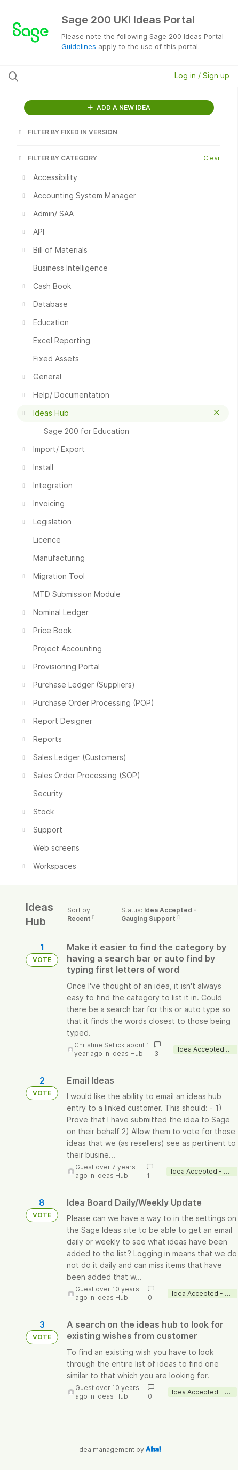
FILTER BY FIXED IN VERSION (67, 132)
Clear (211, 158)
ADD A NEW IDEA (119, 107)
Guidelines (78, 46)
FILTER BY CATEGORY (57, 158)
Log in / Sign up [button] (201, 75)
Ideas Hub (127, 1053)
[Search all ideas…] (73, 76)
